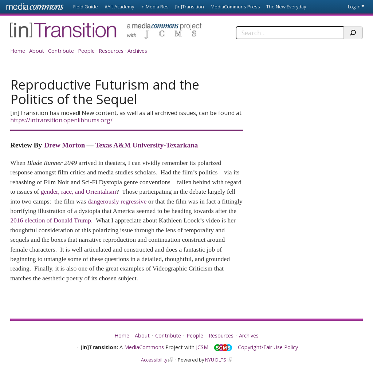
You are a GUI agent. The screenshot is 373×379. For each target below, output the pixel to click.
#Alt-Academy (119, 6)
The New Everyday (286, 6)
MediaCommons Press (235, 6)
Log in (354, 6)
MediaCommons (144, 347)
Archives (137, 50)
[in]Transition (189, 6)
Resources (111, 50)
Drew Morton (64, 145)
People (86, 50)
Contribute (61, 50)
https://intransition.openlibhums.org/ (61, 120)
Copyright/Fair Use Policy (268, 347)
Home (17, 50)
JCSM (202, 347)
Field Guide (85, 6)
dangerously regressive (117, 201)
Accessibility (154, 359)
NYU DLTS (215, 359)
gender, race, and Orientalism (78, 191)
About (36, 50)
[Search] (289, 32)
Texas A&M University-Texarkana (146, 145)
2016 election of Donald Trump (50, 220)
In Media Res (155, 6)
